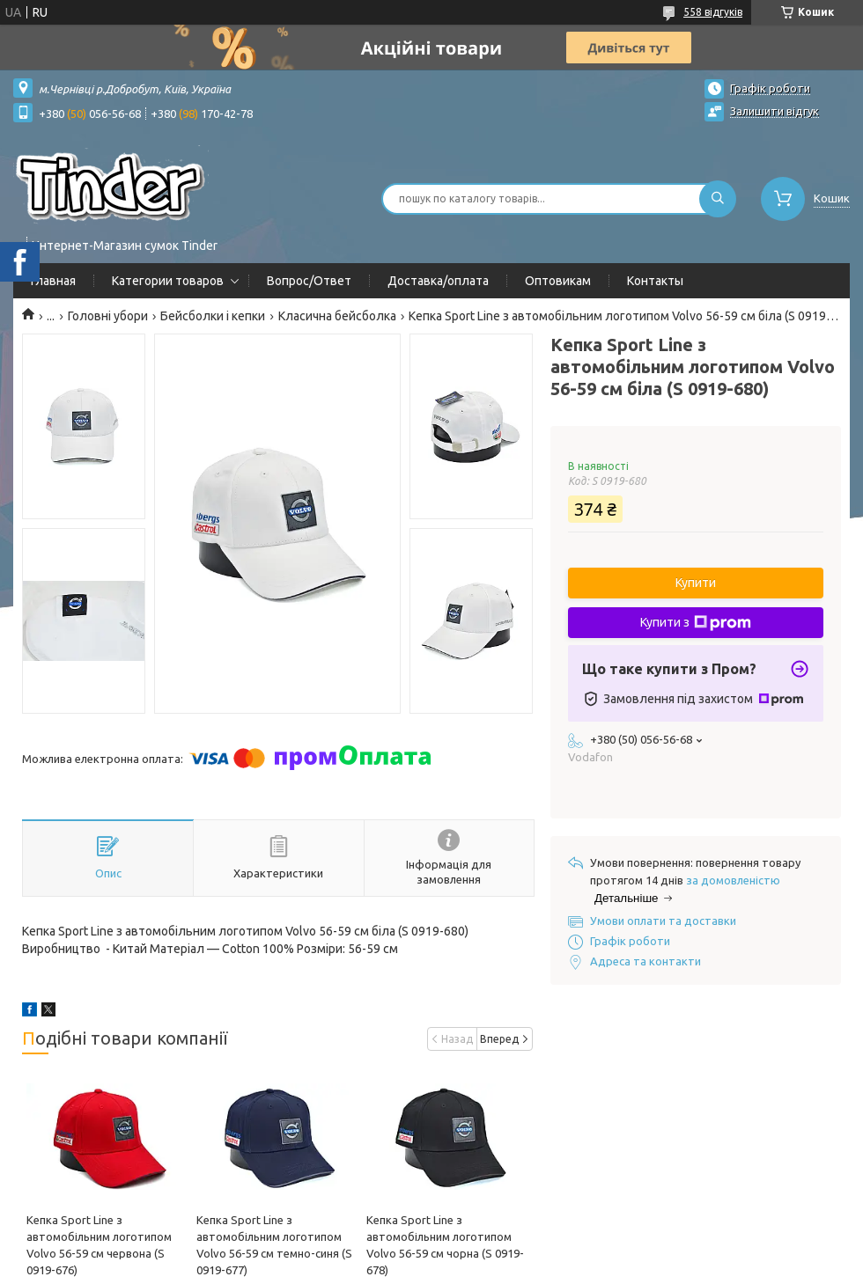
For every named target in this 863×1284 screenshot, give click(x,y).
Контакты (655, 281)
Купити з (695, 623)
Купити (695, 583)
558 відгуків (712, 12)
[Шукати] (717, 198)
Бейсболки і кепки (212, 316)
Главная (53, 281)
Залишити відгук (774, 111)
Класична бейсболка (337, 316)
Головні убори (108, 316)
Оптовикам (558, 281)
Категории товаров (168, 281)
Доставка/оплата (438, 281)
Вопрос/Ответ (309, 281)
